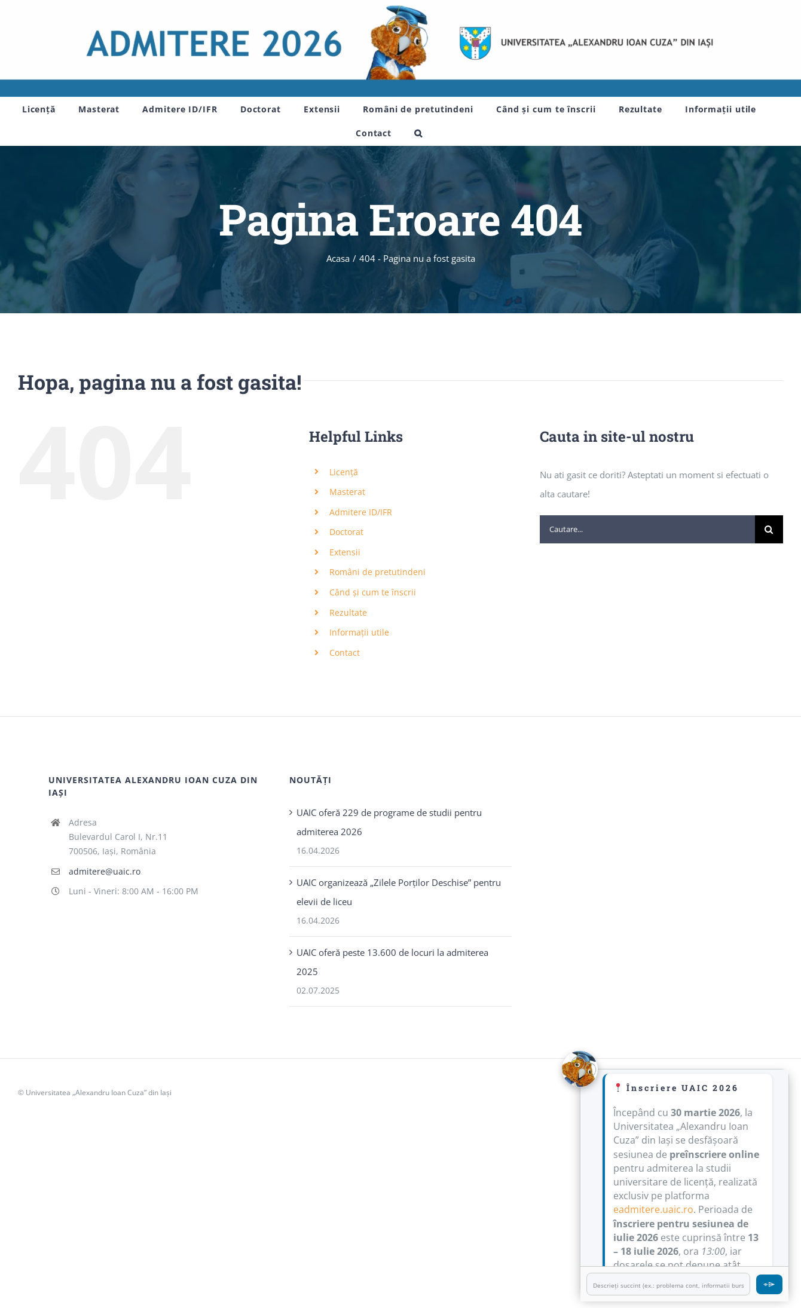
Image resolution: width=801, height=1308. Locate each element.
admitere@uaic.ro (104, 871)
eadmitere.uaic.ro (653, 1209)
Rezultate (348, 612)
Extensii (344, 552)
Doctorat (346, 531)
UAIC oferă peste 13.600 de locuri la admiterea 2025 (392, 961)
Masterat (347, 491)
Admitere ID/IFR (360, 512)
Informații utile (359, 632)
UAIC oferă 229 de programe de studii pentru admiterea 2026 (389, 822)
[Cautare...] (647, 529)
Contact (344, 652)
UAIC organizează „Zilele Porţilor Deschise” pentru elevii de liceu (398, 891)
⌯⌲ (769, 1283)
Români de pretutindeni (377, 571)
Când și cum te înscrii (372, 592)
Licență (343, 472)
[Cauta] (769, 529)
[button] (418, 133)
